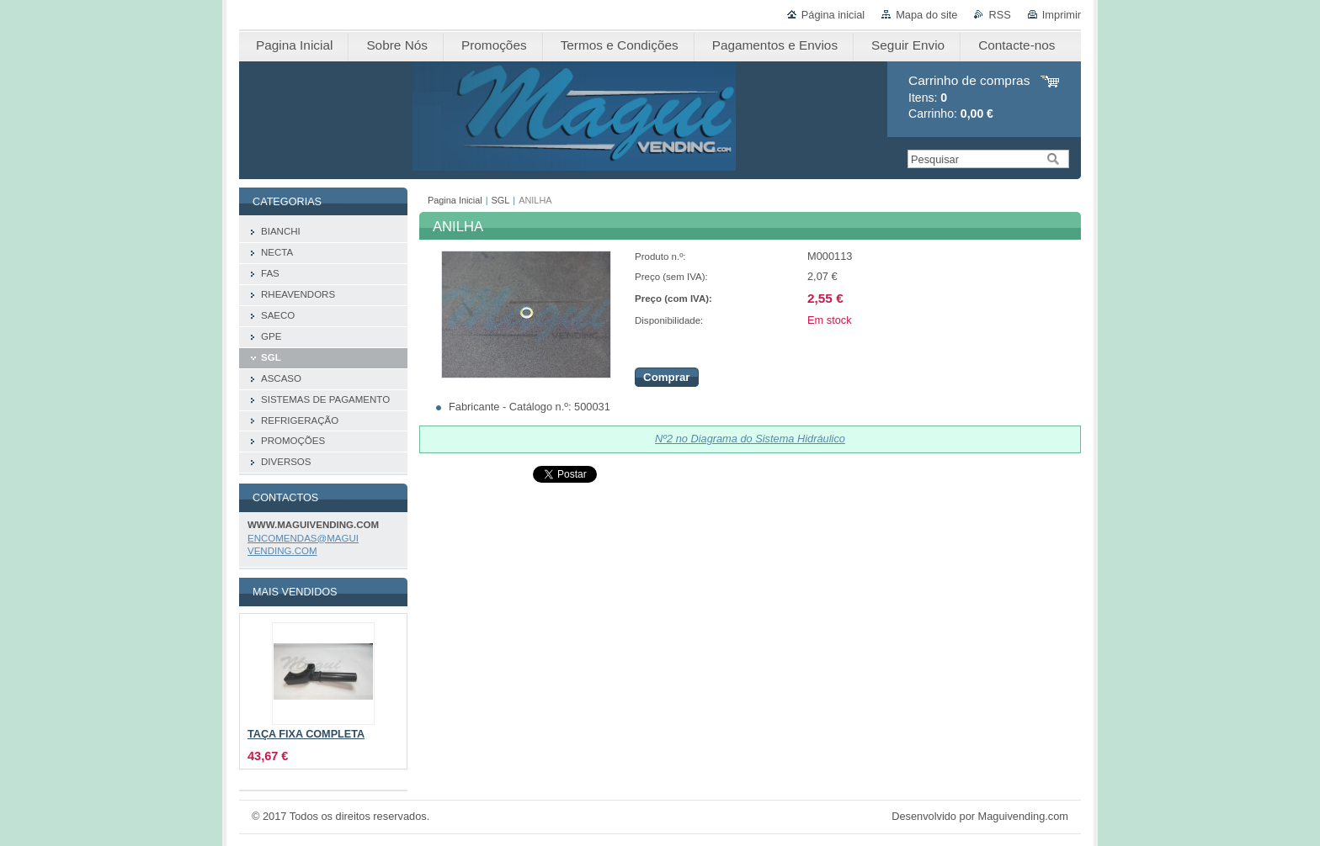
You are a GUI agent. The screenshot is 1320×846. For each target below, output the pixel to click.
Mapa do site (926, 14)
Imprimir (1061, 14)
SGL (501, 200)
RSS (999, 14)
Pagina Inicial (455, 200)
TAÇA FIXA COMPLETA (306, 734)
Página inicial (833, 14)
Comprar (666, 377)
